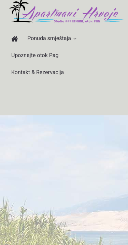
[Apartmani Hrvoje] (15, 39)
